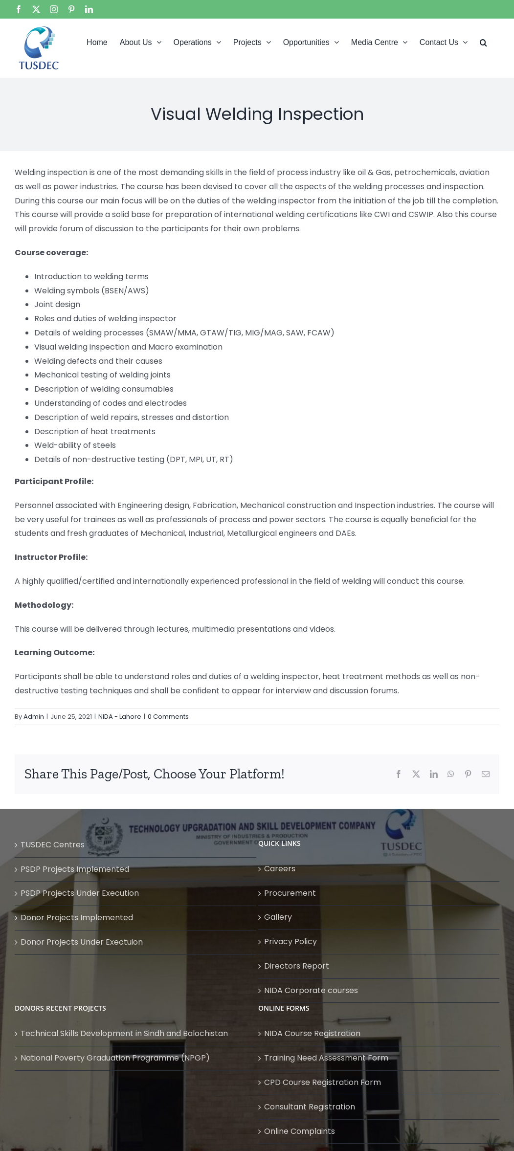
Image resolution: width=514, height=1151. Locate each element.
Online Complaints (299, 1131)
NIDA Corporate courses (311, 990)
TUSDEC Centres (53, 844)
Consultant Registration (309, 1106)
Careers (279, 868)
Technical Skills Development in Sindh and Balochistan (124, 1033)
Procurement (290, 893)
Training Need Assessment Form (326, 1057)
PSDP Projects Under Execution (80, 893)
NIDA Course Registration (312, 1033)
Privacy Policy (290, 941)
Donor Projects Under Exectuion (82, 942)
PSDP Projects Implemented (75, 869)
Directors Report (296, 966)
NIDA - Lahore (119, 716)
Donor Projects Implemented (77, 917)
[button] (483, 42)
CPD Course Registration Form (322, 1082)
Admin (33, 716)
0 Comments (168, 716)
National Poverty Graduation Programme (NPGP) (115, 1057)
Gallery (278, 917)
